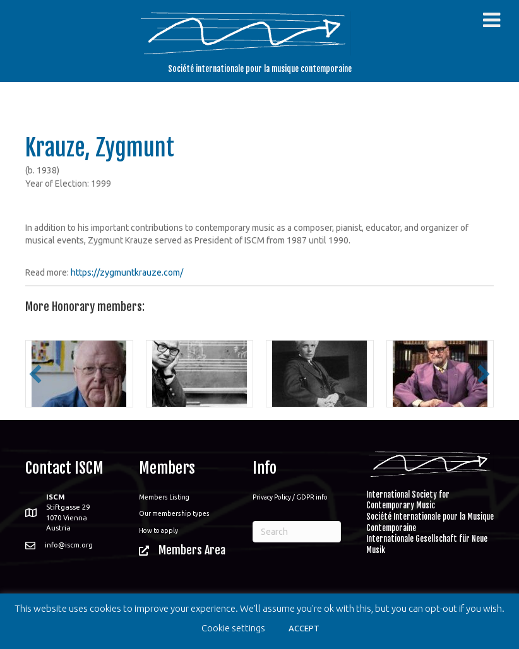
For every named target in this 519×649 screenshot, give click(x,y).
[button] (35, 374)
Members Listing (164, 497)
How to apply (158, 530)
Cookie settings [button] (233, 628)
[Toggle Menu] (491, 20)
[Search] (297, 531)
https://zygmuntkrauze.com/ (127, 272)
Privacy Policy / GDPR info (290, 497)
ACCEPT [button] (304, 628)
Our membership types (174, 513)
